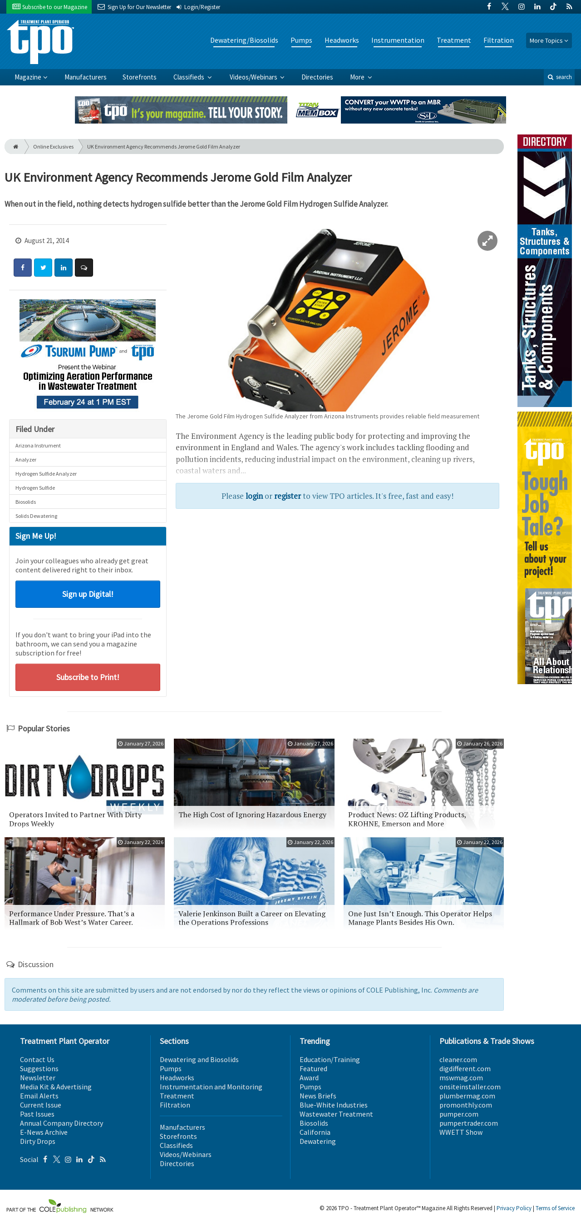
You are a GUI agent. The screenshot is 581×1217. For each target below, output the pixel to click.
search (559, 77)
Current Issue (40, 1104)
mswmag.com (461, 1077)
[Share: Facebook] (23, 267)
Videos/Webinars (254, 77)
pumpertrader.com (468, 1123)
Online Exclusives (53, 146)
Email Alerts (39, 1095)
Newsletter (37, 1077)
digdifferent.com (465, 1068)
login (254, 496)
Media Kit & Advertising (56, 1086)
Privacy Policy (514, 1208)
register (287, 496)
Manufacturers (85, 77)
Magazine (28, 77)
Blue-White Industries (334, 1104)
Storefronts (140, 77)
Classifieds (189, 77)
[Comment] (84, 267)
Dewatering (318, 1141)
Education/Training (330, 1059)
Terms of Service (555, 1208)
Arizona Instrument (38, 445)
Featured (313, 1068)
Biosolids (25, 501)
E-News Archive (44, 1132)
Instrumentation (397, 40)
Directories (317, 77)
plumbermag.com (467, 1095)
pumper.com (458, 1113)
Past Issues (37, 1113)
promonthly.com (465, 1104)
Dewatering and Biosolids (199, 1059)
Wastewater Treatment (336, 1113)
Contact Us (37, 1059)
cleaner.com (458, 1059)
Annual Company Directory (61, 1123)
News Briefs (318, 1095)
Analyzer (25, 459)
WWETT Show (461, 1132)
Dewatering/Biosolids (244, 40)
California (315, 1132)
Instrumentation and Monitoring (211, 1086)
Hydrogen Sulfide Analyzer (46, 473)
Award (309, 1077)
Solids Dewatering (36, 515)
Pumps (301, 40)
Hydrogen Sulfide (35, 487)
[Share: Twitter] (43, 267)
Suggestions (39, 1068)
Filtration (498, 40)
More (358, 77)
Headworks (342, 40)
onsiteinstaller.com (470, 1086)
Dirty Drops (37, 1141)
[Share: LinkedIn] (63, 267)
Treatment (454, 40)
